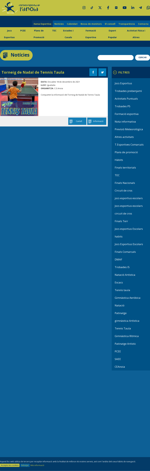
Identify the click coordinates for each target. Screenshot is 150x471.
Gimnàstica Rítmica (127, 336)
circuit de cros (123, 213)
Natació (119, 305)
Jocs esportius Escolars (129, 229)
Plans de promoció (126, 152)
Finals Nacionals (125, 183)
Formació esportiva (127, 114)
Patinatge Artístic (125, 343)
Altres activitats (124, 137)
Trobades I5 (122, 267)
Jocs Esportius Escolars (129, 244)
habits (118, 236)
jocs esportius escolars (129, 198)
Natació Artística (125, 275)
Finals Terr (121, 221)
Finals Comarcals (125, 252)
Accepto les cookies (10, 465)
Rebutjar (25, 465)
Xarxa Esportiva (42, 23)
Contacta (143, 23)
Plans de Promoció (39, 34)
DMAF (118, 259)
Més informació (37, 465)
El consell (110, 23)
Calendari (72, 23)
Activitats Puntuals (126, 98)
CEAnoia (120, 366)
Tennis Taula (123, 328)
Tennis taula (122, 290)
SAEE (118, 359)
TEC (54, 30)
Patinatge (121, 313)
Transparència (126, 23)
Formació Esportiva (90, 34)
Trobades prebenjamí (128, 91)
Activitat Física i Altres (136, 34)
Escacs (119, 282)
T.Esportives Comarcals (129, 144)
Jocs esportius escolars (129, 206)
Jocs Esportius (9, 34)
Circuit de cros (123, 190)
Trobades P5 (122, 106)
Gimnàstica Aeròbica (127, 298)
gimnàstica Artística (127, 320)
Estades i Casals (68, 34)
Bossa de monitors (91, 23)
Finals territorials (125, 167)
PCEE (23, 30)
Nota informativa (125, 121)
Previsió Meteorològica (129, 129)
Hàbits (119, 160)
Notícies (59, 23)
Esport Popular (112, 34)
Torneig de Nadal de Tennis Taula (33, 72)
